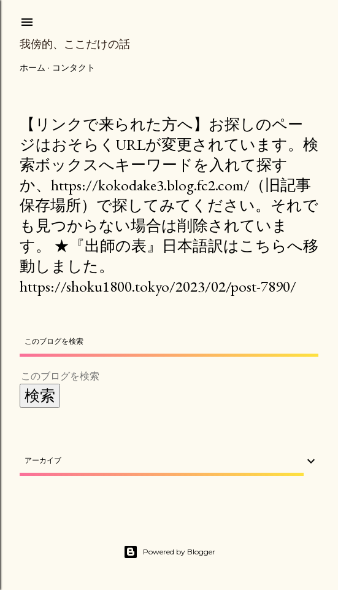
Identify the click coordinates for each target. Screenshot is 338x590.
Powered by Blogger (169, 552)
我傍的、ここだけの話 (75, 44)
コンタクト (73, 67)
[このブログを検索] (154, 376)
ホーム (32, 67)
